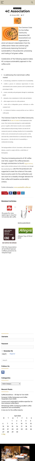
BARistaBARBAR (24, 223)
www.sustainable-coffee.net (22, 187)
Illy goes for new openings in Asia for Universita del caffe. (9, 215)
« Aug (3, 434)
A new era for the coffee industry (12, 410)
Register (12, 354)
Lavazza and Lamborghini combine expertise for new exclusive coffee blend (16, 402)
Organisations (17, 8)
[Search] (32, 2)
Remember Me (7, 351)
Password (4, 344)
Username (4, 336)
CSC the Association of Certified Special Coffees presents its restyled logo (9, 249)
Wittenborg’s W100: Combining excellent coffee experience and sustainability (16, 406)
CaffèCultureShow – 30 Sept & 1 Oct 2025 (14, 395)
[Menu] (2, 2)
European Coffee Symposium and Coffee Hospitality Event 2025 (14, 398)
